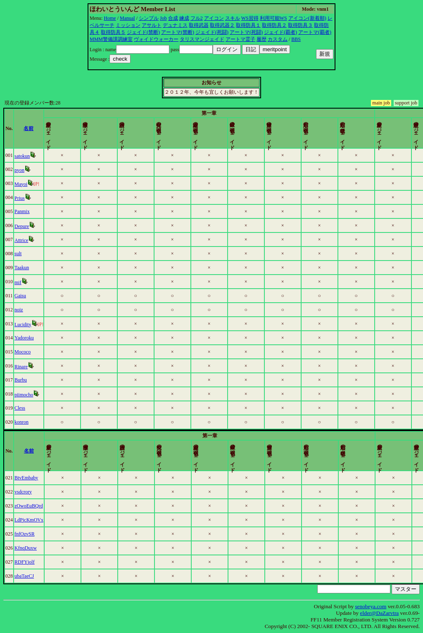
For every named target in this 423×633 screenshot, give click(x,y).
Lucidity (32, 324)
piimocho (33, 395)
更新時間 (396, 128)
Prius (29, 198)
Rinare (30, 367)
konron (31, 422)
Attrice (30, 240)
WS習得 (250, 18)
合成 (173, 18)
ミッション (128, 25)
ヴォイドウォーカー (156, 39)
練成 (184, 18)
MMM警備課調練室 (111, 39)
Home (110, 18)
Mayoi (30, 184)
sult (27, 253)
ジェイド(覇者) (280, 32)
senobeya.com (370, 606)
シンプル (149, 18)
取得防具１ (248, 25)
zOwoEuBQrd (38, 506)
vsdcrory (32, 492)
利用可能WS (273, 18)
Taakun (31, 267)
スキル (232, 18)
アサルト (152, 25)
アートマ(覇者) (314, 32)
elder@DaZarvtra (379, 613)
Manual (127, 18)
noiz (28, 310)
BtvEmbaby (35, 478)
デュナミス (175, 25)
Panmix (31, 211)
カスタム (278, 39)
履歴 (261, 39)
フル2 (196, 18)
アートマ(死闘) (246, 32)
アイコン (214, 18)
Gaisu (29, 296)
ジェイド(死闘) (211, 32)
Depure (31, 226)
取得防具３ (300, 25)
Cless (29, 408)
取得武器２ (222, 25)
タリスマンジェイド (202, 39)
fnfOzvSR (34, 534)
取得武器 (199, 25)
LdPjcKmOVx (38, 520)
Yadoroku (33, 338)
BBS (296, 39)
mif (27, 282)
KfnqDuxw (35, 548)
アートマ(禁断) (177, 32)
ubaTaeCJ (33, 576)
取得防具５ (113, 32)
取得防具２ (274, 25)
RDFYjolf (34, 562)
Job (163, 18)
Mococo (32, 352)
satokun (31, 156)
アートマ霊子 (240, 39)
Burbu (30, 380)
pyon (28, 170)
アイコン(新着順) (307, 18)
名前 (66, 128)
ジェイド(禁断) (143, 32)
